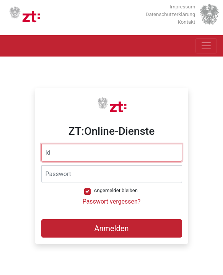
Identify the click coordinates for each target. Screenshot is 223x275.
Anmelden (111, 228)
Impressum (182, 7)
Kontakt (186, 22)
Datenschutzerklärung (170, 14)
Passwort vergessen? (112, 201)
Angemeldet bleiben (116, 190)
